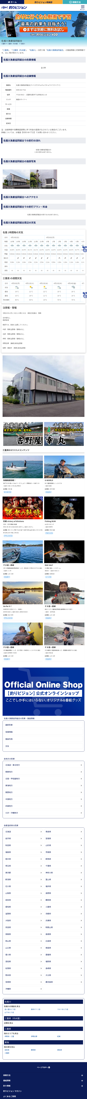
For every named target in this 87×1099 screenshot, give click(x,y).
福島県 (8, 852)
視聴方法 (75, 2)
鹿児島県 (49, 982)
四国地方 (9, 806)
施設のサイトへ (21, 99)
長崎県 (48, 968)
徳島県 (48, 947)
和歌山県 (49, 927)
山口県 (8, 947)
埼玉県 (8, 865)
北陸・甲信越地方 (12, 778)
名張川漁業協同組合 (55, 50)
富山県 (48, 879)
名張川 (23, 44)
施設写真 (9, 739)
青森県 (48, 831)
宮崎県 (8, 982)
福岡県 (48, 961)
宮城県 (48, 838)
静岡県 (48, 900)
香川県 (8, 954)
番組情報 (6, 1080)
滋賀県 (8, 913)
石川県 (8, 886)
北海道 (8, 831)
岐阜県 (8, 900)
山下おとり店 (9, 1012)
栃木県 (8, 859)
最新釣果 (9, 725)
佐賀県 (8, 968)
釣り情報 (6, 1085)
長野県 (48, 893)
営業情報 (9, 732)
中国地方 (9, 799)
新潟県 (8, 879)
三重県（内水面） (13, 44)
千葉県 (48, 865)
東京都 (8, 872)
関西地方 (9, 792)
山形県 (48, 845)
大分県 (48, 975)
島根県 (48, 934)
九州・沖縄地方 (11, 812)
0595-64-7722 (21, 90)
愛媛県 (48, 954)
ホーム (12, 1)
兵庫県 (48, 920)
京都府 (48, 913)
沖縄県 (8, 988)
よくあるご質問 (9, 1096)
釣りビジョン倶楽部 (43, 2)
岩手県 (8, 838)
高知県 (8, 961)
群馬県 (48, 859)
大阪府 (8, 920)
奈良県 (8, 927)
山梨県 (8, 893)
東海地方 (9, 785)
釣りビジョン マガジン (12, 1091)
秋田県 (8, 845)
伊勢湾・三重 (9, 1036)
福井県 (48, 886)
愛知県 (8, 906)
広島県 (48, 941)
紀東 (58, 1036)
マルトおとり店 (62, 1009)
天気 (7, 746)
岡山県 (8, 941)
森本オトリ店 (35, 1009)
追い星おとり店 (10, 1009)
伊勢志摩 (34, 1036)
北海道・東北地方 (12, 765)
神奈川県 (49, 872)
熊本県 (8, 975)
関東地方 (9, 771)
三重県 (3, 44)
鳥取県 (8, 934)
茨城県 (48, 852)
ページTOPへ (43, 1067)
